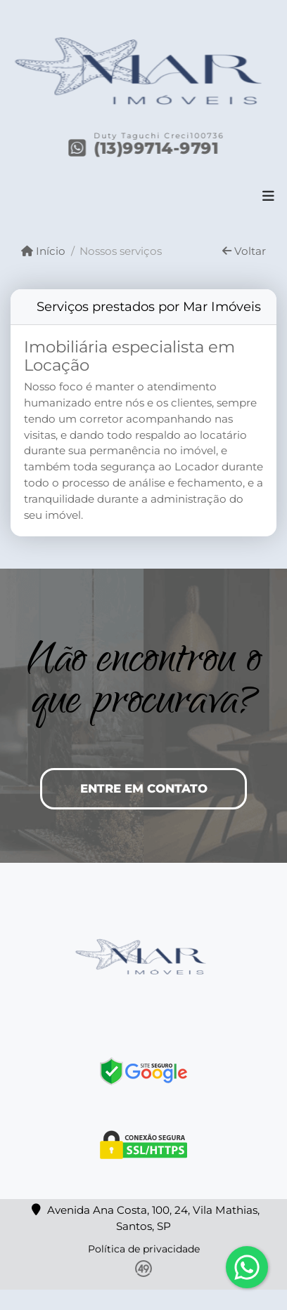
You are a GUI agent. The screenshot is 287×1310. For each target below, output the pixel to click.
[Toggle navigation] (268, 197)
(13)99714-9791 (157, 148)
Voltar (244, 251)
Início (43, 251)
